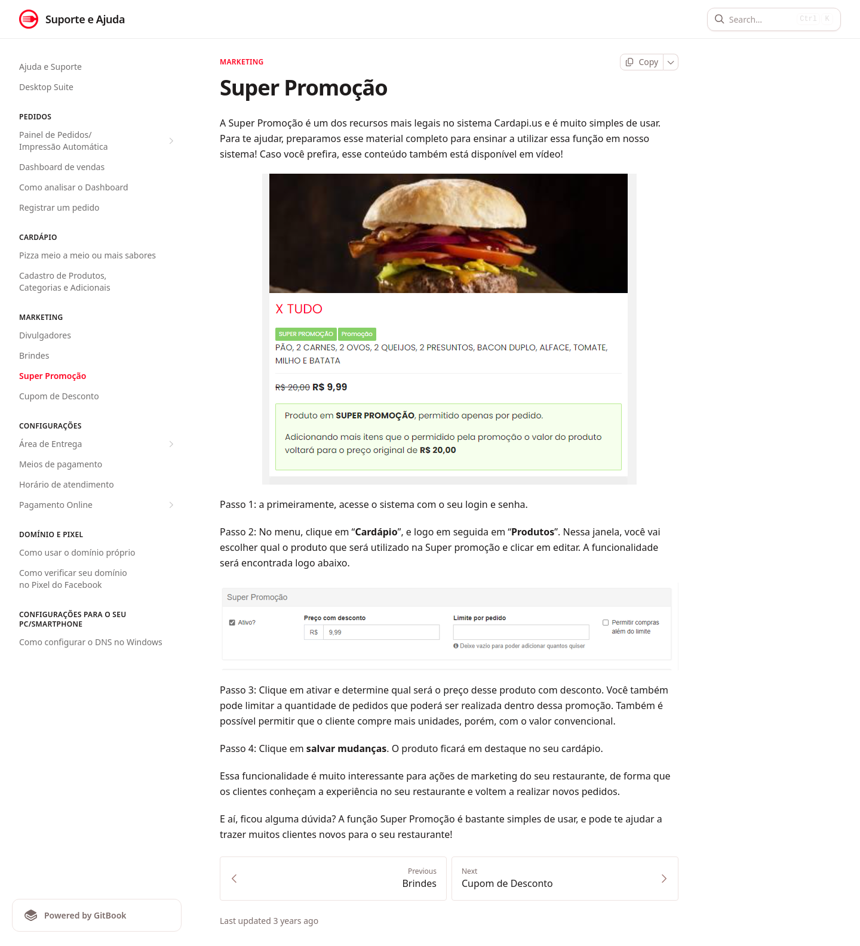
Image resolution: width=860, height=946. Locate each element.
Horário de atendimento (66, 484)
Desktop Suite (46, 87)
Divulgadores (45, 335)
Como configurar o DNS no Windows (90, 642)
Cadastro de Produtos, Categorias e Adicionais (64, 281)
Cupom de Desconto (59, 396)
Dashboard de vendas (62, 166)
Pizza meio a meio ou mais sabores (87, 255)
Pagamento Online (98, 505)
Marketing (242, 62)
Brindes (34, 355)
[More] (671, 62)
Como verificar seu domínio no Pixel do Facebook (73, 578)
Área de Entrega (98, 444)
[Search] (760, 19)
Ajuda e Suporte (50, 66)
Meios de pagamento (60, 464)
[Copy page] (642, 62)
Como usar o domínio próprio (77, 552)
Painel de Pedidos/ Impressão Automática (98, 140)
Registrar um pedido (59, 207)
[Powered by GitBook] (97, 915)
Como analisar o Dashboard (73, 187)
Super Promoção (52, 375)
